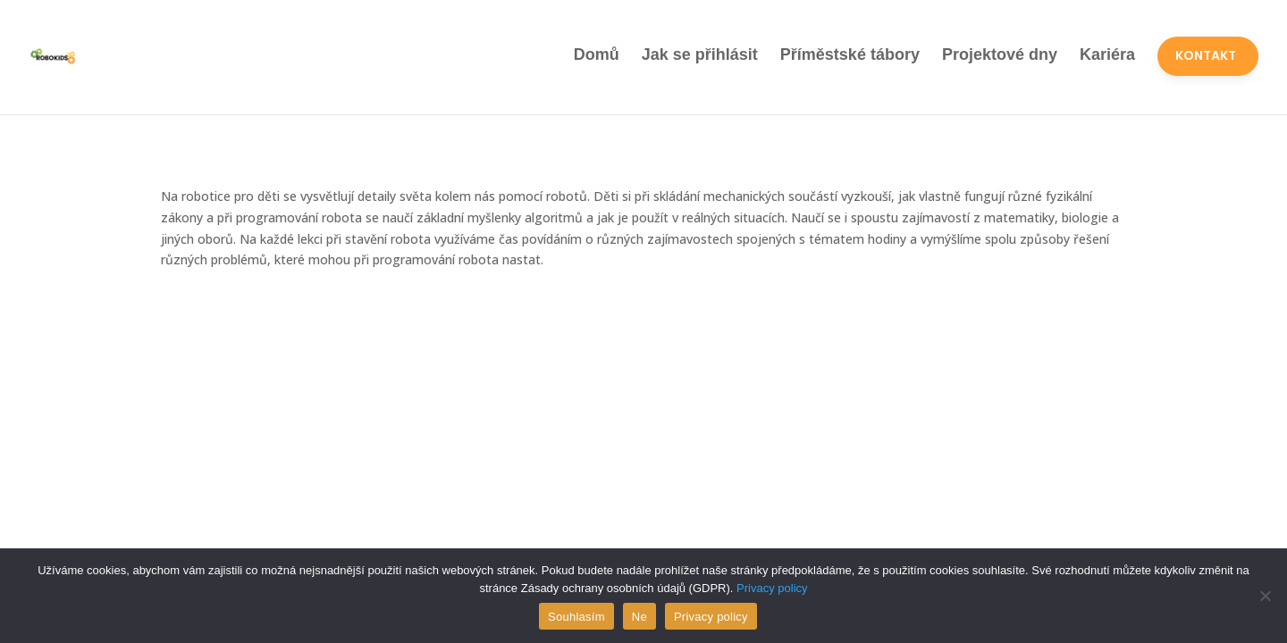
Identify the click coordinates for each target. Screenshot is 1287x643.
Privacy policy (771, 588)
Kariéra (1107, 54)
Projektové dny (999, 54)
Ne (639, 616)
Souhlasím (576, 616)
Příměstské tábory (850, 54)
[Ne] (1265, 596)
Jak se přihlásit (700, 54)
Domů (596, 54)
